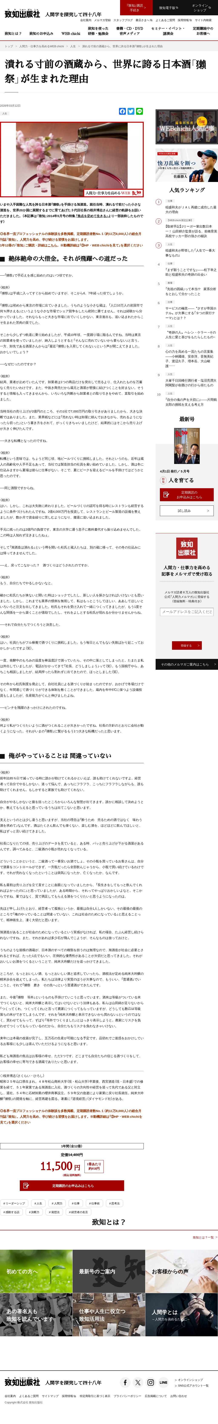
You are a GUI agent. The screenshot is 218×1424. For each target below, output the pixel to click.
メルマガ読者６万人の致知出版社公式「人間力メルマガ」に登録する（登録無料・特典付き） (186, 596)
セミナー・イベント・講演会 (168, 31)
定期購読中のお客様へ (203, 31)
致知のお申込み (41, 33)
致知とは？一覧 (203, 1237)
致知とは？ (13, 33)
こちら (52, 245)
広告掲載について (156, 1395)
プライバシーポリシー (127, 1395)
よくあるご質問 (29, 1395)
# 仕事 (76, 1203)
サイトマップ (50, 1395)
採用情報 (69, 1396)
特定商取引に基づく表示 (95, 1395)
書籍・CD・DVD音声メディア (129, 31)
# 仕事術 (94, 1203)
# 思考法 (114, 1203)
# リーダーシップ (14, 1203)
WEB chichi (70, 33)
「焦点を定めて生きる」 (92, 215)
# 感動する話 (11, 1212)
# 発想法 (54, 1212)
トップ (9, 46)
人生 (4, 113)
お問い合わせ (178, 1395)
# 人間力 (57, 1203)
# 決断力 (34, 1212)
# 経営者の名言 (78, 1212)
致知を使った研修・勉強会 (98, 31)
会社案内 (10, 1395)
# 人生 (38, 1203)
